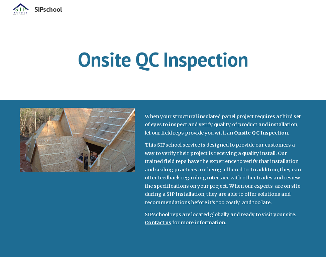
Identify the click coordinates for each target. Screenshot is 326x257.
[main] (163, 59)
